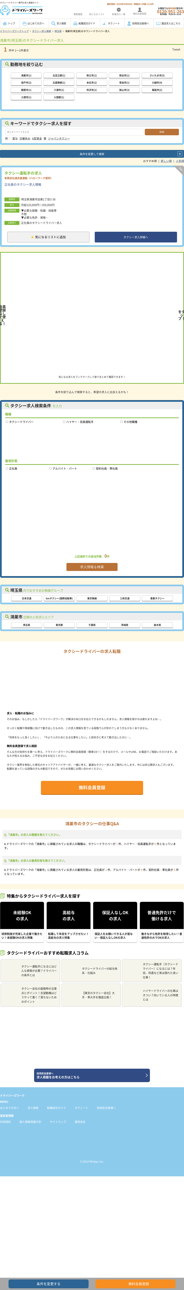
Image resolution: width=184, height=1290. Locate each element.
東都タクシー (157, 599)
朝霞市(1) (26, 89)
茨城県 (124, 625)
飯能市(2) (157, 89)
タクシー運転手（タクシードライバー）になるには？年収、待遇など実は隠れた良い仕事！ (151, 971)
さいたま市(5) (157, 75)
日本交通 (26, 599)
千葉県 (92, 625)
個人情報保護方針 (30, 1122)
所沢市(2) (92, 89)
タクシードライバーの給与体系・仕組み (91, 971)
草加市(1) (124, 82)
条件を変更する (48, 1283)
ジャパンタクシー (59, 138)
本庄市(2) (92, 82)
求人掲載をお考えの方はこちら (91, 1076)
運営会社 (80, 1122)
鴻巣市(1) (26, 75)
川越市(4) (157, 82)
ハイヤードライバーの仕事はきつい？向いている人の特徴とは (151, 995)
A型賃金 (37, 138)
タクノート (114, 23)
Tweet (176, 49)
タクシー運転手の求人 (23, 172)
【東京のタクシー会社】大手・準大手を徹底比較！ (89, 995)
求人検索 (61, 23)
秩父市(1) (92, 75)
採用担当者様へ (140, 23)
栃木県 (157, 625)
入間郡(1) (59, 97)
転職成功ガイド (87, 23)
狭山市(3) (124, 89)
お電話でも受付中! (170, 11)
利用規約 (5, 1122)
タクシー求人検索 (41, 31)
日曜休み (24, 138)
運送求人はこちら (170, 23)
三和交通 (124, 599)
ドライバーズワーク (12, 1096)
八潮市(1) (59, 89)
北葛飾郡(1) (59, 82)
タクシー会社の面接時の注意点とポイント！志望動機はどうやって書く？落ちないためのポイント (30, 995)
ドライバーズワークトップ (14, 31)
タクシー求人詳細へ (136, 237)
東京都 (59, 625)
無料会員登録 (92, 788)
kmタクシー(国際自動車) (59, 599)
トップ (11, 23)
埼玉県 (58, 31)
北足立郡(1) (59, 75)
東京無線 (92, 599)
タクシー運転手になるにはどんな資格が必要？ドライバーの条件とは (30, 971)
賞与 (15, 138)
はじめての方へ (35, 23)
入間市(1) (26, 97)
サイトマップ (58, 1122)
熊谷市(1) (124, 75)
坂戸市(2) (26, 82)
